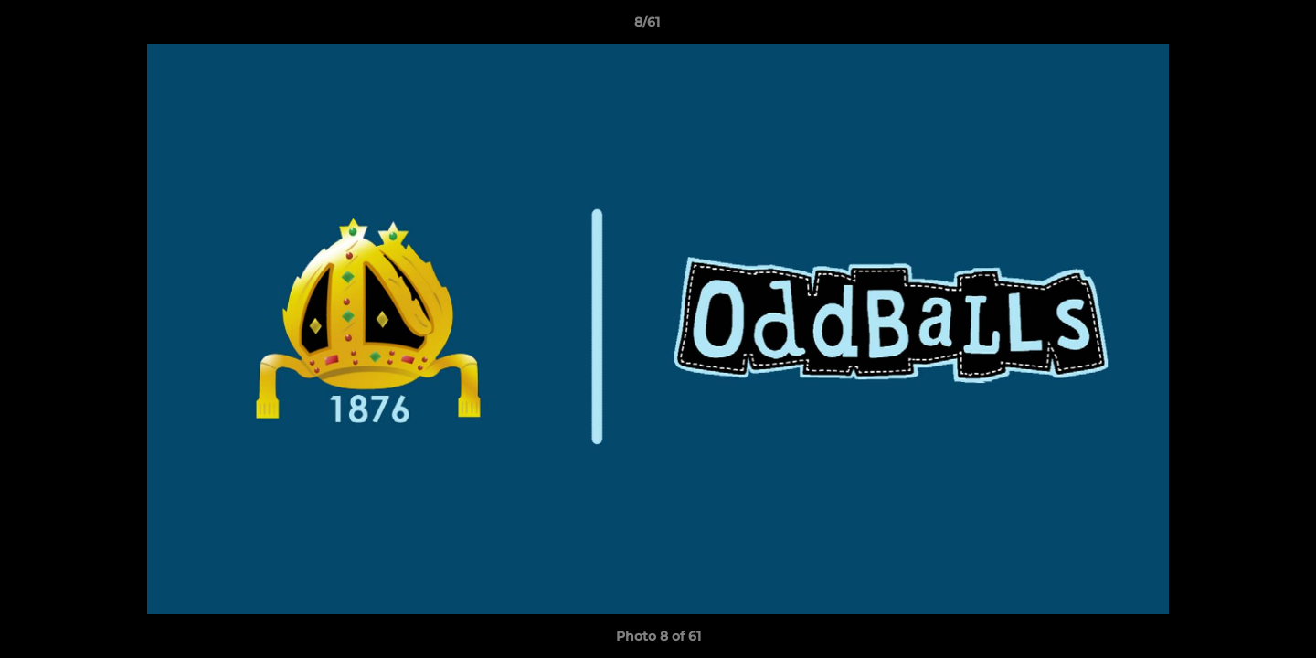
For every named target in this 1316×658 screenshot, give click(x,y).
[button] (1239, 26)
